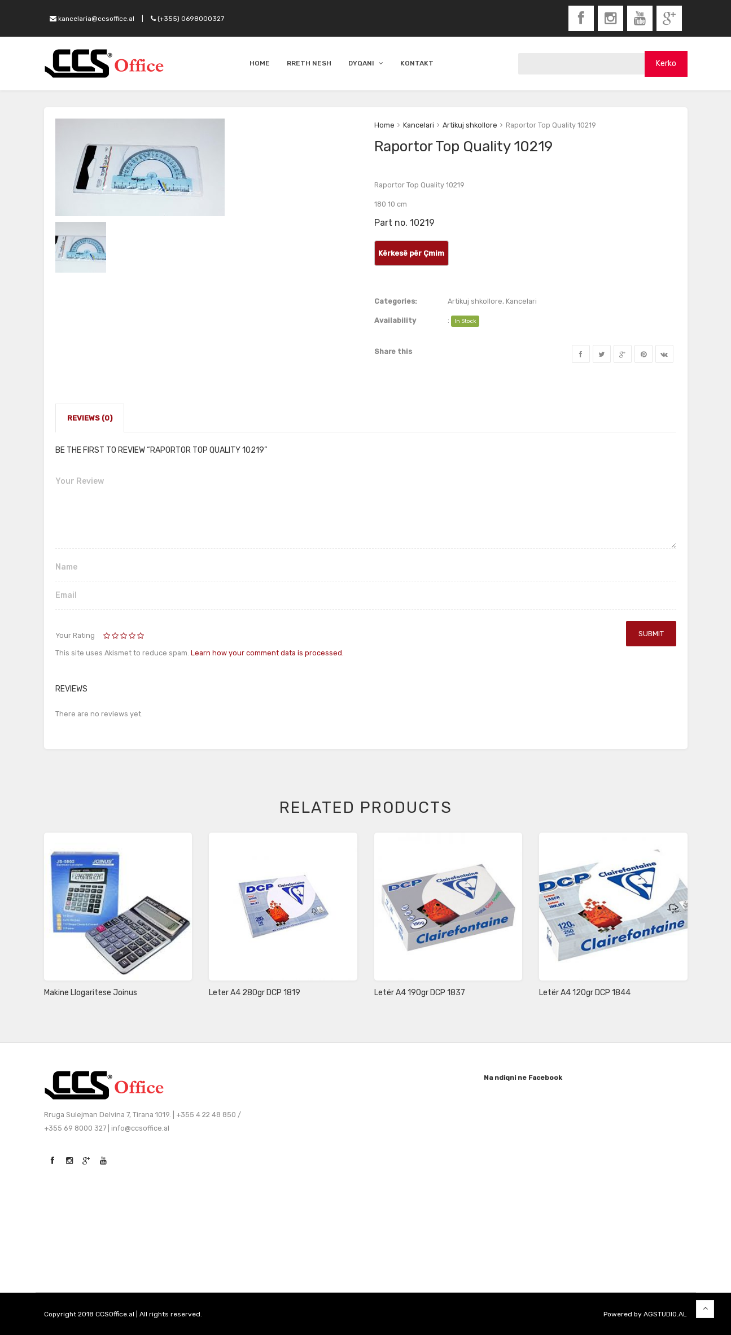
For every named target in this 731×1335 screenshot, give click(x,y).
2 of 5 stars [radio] (111, 636)
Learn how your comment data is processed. (267, 653)
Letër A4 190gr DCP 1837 (419, 992)
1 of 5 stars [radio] (107, 636)
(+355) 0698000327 (187, 19)
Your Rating (75, 635)
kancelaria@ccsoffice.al (92, 19)
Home (384, 125)
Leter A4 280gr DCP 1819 (254, 992)
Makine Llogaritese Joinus (90, 992)
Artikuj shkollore (470, 125)
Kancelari (418, 125)
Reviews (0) (89, 418)
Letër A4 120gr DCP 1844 (585, 992)
